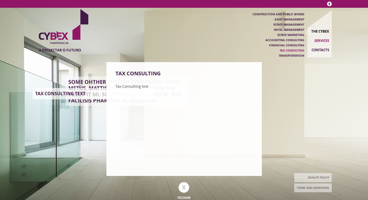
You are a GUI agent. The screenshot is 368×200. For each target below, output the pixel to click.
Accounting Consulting (284, 40)
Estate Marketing (290, 35)
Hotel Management (289, 30)
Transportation (291, 55)
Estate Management (288, 24)
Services (321, 40)
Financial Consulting (286, 45)
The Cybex (320, 31)
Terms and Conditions (313, 188)
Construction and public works (278, 14)
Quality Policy (318, 177)
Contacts (320, 50)
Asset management (289, 19)
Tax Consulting (292, 50)
